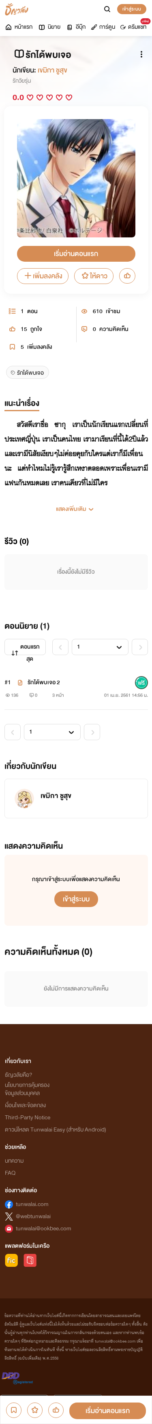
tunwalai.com (32, 1204)
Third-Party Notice (27, 1117)
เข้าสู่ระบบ (131, 9)
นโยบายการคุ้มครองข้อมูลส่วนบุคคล (27, 1089)
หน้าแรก (18, 27)
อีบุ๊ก (76, 27)
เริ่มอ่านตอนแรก (76, 254)
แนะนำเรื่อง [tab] (21, 403)
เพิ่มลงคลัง (42, 276)
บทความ (14, 1161)
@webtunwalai (33, 1216)
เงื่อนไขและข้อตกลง (25, 1105)
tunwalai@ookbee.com (43, 1228)
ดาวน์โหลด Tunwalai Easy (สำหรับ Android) (55, 1130)
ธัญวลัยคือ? (18, 1075)
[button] (76, 506)
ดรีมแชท (134, 25)
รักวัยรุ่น (22, 81)
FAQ (10, 1173)
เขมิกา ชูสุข (52, 70)
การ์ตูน (103, 27)
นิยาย (49, 27)
